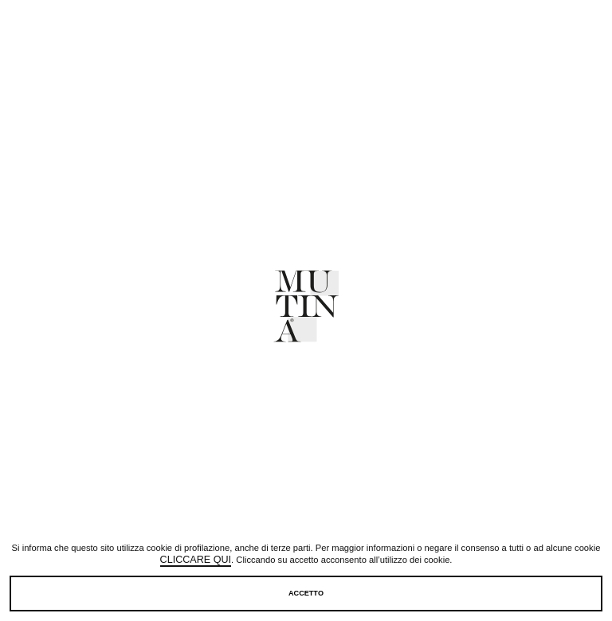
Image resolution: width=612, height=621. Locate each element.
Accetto (306, 593)
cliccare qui (196, 560)
